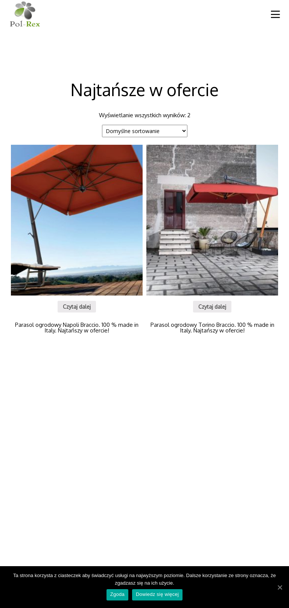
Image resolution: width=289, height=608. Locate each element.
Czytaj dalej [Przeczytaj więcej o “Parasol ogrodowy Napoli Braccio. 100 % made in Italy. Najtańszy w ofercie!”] (77, 306)
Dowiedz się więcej (157, 594)
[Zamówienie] (144, 131)
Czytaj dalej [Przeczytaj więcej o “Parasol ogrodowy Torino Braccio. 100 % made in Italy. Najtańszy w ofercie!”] (212, 306)
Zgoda (117, 594)
